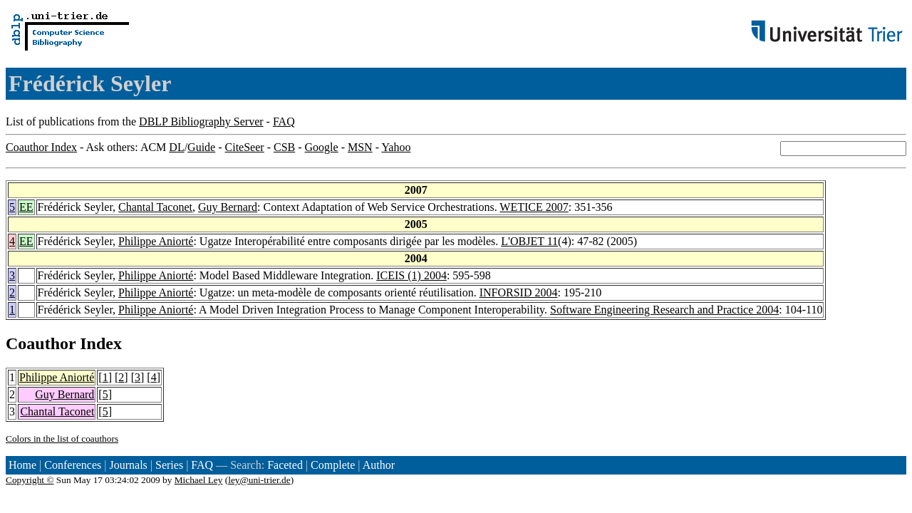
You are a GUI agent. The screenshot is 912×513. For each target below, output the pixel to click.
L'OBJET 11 (529, 241)
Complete (333, 465)
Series (169, 465)
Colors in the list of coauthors (62, 438)
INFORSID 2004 (519, 292)
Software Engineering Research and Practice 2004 (664, 310)
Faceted (285, 465)
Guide (201, 147)
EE (26, 207)
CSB (284, 147)
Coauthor (41, 343)
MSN (360, 147)
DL (176, 147)
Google (321, 147)
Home (22, 465)
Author (379, 465)
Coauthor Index (41, 147)
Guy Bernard (227, 207)
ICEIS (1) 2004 (411, 275)
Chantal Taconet (155, 207)
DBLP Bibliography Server (201, 121)
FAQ (284, 121)
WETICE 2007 (533, 207)
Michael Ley (199, 480)
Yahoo (395, 147)
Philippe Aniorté (155, 241)
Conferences (72, 465)
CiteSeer (244, 147)
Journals (128, 465)
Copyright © (30, 480)
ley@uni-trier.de (259, 480)
